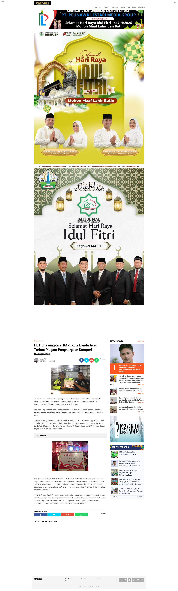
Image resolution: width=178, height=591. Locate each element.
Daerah (106, 7)
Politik (123, 7)
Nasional (115, 7)
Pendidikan (132, 7)
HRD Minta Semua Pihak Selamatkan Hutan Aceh (127, 453)
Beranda (98, 7)
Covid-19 (141, 7)
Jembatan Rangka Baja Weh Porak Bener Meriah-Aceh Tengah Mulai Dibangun (131, 491)
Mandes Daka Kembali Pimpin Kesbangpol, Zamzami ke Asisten (131, 408)
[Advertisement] (89, 322)
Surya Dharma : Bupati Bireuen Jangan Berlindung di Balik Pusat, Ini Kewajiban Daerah (131, 400)
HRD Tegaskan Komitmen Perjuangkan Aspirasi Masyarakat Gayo (128, 472)
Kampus (100, 579)
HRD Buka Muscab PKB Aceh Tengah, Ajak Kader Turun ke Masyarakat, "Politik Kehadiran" (130, 482)
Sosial (67, 581)
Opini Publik (68, 579)
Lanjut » (140, 497)
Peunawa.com (38, 341)
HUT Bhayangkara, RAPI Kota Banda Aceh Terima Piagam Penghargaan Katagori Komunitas (66, 349)
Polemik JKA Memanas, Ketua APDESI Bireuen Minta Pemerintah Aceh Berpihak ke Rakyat (129, 463)
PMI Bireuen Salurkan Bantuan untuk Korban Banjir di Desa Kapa (131, 390)
